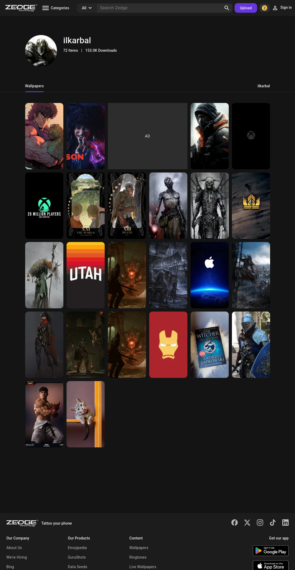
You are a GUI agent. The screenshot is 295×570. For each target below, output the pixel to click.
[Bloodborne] (251, 275)
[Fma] (86, 205)
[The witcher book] (210, 345)
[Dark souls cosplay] (251, 345)
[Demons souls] (127, 275)
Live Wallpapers (142, 567)
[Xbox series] (251, 136)
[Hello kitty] (86, 414)
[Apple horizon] (210, 275)
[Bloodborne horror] (168, 275)
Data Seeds (77, 567)
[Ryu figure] (44, 414)
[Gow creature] (210, 205)
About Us (14, 548)
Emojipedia (77, 548)
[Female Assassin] (44, 345)
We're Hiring (16, 557)
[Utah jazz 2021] (86, 275)
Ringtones (138, 557)
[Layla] (86, 136)
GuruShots (77, 557)
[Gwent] (251, 205)
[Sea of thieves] (44, 205)
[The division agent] (210, 136)
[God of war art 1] (44, 275)
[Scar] (127, 205)
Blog (10, 567)
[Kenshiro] (44, 136)
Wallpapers (138, 548)
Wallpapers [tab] (34, 86)
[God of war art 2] (168, 205)
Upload (246, 8)
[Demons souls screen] (86, 345)
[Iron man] (168, 345)
